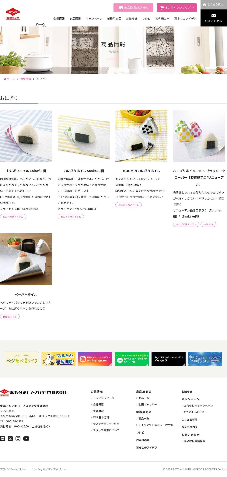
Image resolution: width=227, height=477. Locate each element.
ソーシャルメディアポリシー (49, 469)
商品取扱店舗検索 (136, 7)
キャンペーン (94, 18)
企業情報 (59, 18)
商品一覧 (143, 398)
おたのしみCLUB (194, 412)
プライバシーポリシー (13, 469)
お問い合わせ (214, 21)
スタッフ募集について (106, 430)
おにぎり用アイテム (13, 216)
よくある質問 (215, 4)
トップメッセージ (103, 398)
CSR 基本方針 (101, 417)
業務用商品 (114, 18)
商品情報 (75, 18)
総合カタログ (189, 427)
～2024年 (208, 224)
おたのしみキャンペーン (198, 405)
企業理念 (98, 411)
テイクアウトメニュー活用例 (155, 425)
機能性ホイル (10, 316)
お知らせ (131, 18)
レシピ (146, 18)
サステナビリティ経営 (106, 424)
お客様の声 (162, 18)
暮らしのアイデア (185, 18)
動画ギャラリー (147, 404)
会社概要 (98, 404)
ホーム (10, 79)
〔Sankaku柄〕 (190, 216)
